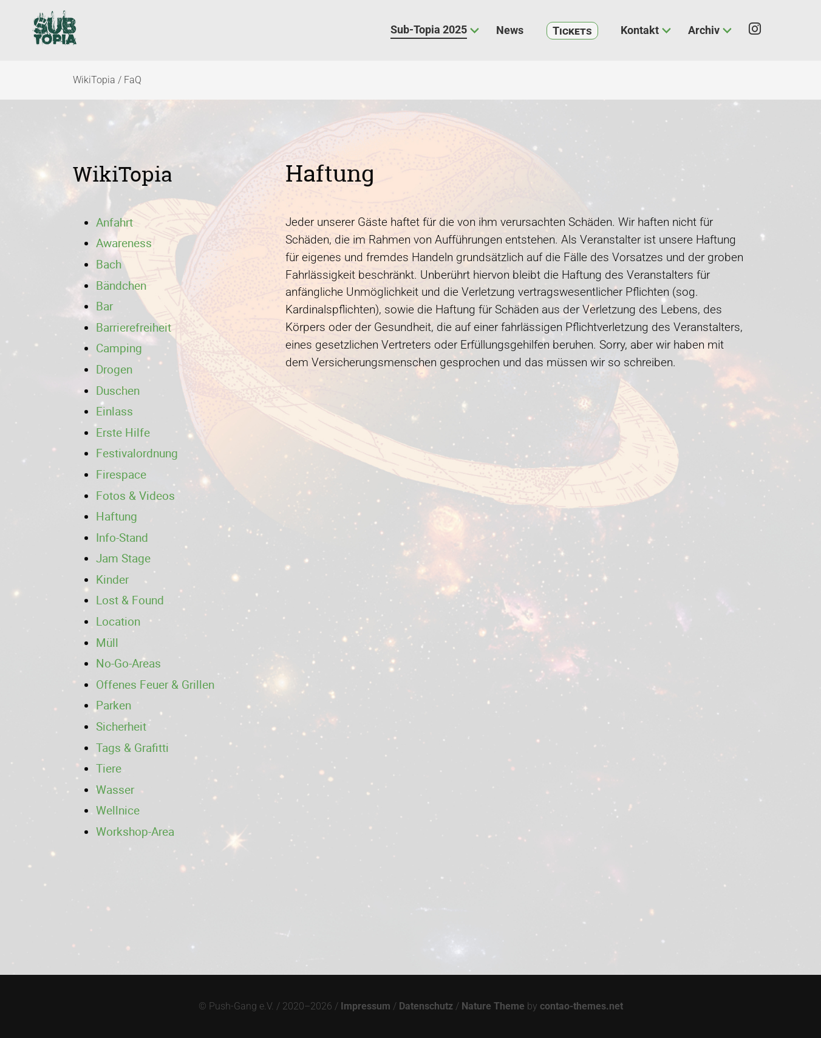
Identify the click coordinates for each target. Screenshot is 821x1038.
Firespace (121, 474)
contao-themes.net (581, 1006)
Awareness (124, 243)
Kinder (112, 579)
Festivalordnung (137, 453)
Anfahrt (114, 222)
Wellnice (118, 810)
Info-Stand (122, 537)
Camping (119, 348)
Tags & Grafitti (132, 748)
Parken (113, 705)
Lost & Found (130, 600)
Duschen (118, 390)
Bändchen (121, 285)
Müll (107, 642)
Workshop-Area (135, 831)
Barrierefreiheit (133, 327)
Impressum (365, 1006)
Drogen (114, 369)
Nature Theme (493, 1006)
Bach (108, 264)
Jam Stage (123, 558)
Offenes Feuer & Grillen (155, 684)
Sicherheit (121, 726)
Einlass (114, 411)
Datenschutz (426, 1006)
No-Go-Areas (128, 663)
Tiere (108, 768)
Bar (104, 306)
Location (118, 621)
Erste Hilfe (123, 432)
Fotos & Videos (135, 496)
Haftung (116, 516)
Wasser (115, 789)
